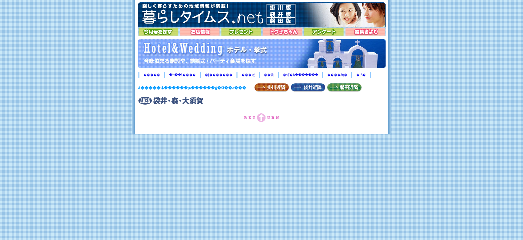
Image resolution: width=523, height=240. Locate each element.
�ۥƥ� (361, 75)
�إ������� (218, 75)
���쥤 (248, 75)
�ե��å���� (182, 75)
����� (151, 75)
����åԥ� (337, 75)
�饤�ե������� (300, 75)
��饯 (269, 75)
